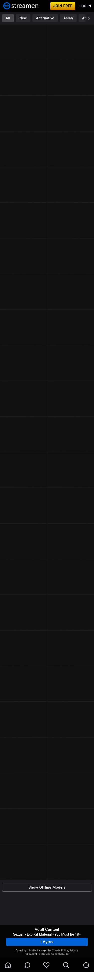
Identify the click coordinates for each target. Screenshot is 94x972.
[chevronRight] (89, 18)
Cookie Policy (60, 950)
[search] (66, 965)
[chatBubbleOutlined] (27, 965)
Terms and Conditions (50, 953)
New (23, 18)
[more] (86, 965)
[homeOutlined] (8, 965)
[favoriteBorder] (46, 965)
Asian (68, 18)
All (8, 18)
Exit (68, 953)
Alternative (45, 18)
